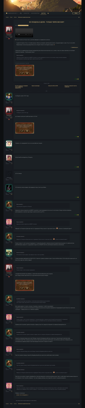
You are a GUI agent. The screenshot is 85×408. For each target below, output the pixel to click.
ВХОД (76, 13)
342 (11, 227)
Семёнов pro (74, 47)
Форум (43, 13)
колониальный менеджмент (23, 25)
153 (11, 210)
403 (11, 150)
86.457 (11, 37)
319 (11, 163)
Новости (26, 13)
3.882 (11, 194)
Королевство (35, 13)
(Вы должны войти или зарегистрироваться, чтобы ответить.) (26, 400)
